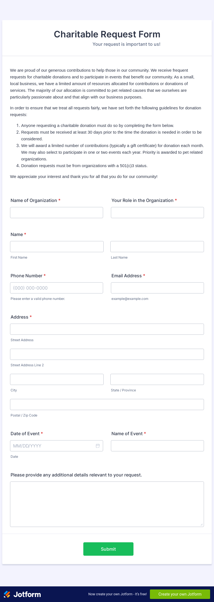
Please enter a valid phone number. (38, 299)
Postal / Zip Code (24, 415)
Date (14, 456)
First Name (19, 257)
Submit (108, 549)
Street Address (22, 340)
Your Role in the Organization (144, 200)
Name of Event (128, 433)
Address (21, 317)
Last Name (119, 257)
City (14, 390)
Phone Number (28, 275)
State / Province (123, 390)
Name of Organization (35, 200)
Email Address (128, 275)
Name (18, 234)
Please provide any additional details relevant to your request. (76, 475)
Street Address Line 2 (27, 365)
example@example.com (129, 299)
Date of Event (27, 433)
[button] (97, 445)
